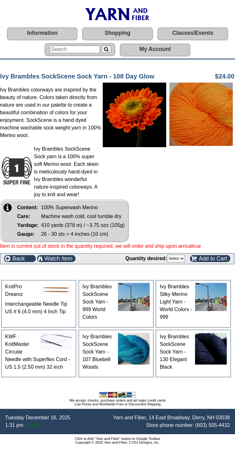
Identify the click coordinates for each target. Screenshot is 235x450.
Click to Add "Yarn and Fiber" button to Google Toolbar (117, 439)
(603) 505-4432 (212, 425)
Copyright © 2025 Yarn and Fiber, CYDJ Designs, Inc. (117, 442)
